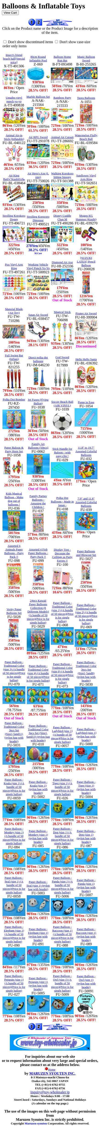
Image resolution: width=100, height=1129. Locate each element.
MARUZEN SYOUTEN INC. (52, 1073)
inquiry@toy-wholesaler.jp (50, 1092)
